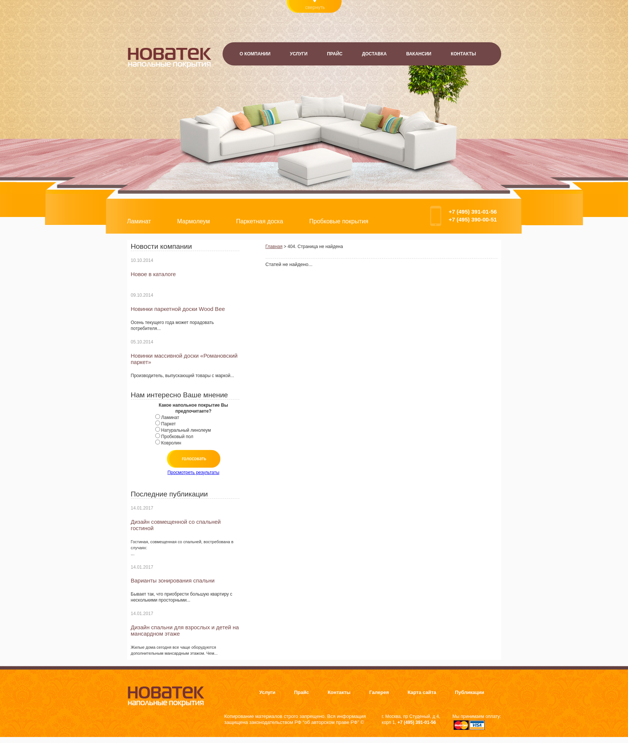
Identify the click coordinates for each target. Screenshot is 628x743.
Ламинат (139, 221)
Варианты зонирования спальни (173, 580)
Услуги (298, 53)
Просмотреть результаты (194, 472)
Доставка (374, 53)
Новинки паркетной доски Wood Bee (178, 309)
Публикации (469, 692)
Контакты (463, 53)
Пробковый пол (177, 436)
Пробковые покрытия (338, 221)
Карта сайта (422, 692)
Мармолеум (193, 221)
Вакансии (418, 53)
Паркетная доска (259, 221)
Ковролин (171, 443)
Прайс (335, 53)
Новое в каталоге (153, 274)
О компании (255, 53)
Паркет (168, 423)
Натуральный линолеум (186, 430)
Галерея (379, 692)
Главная (274, 246)
